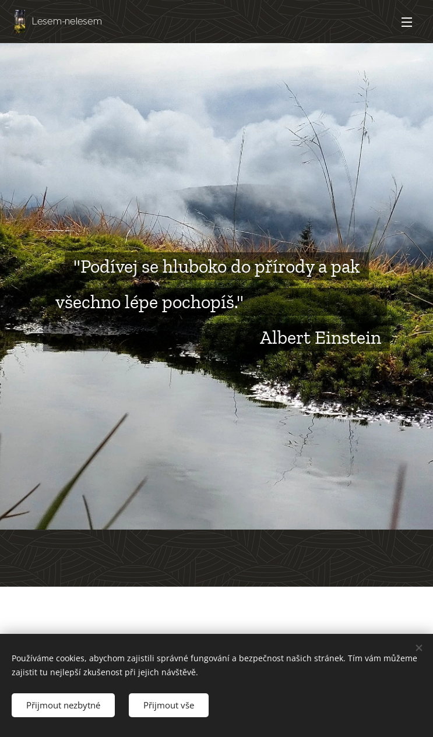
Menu (407, 22)
